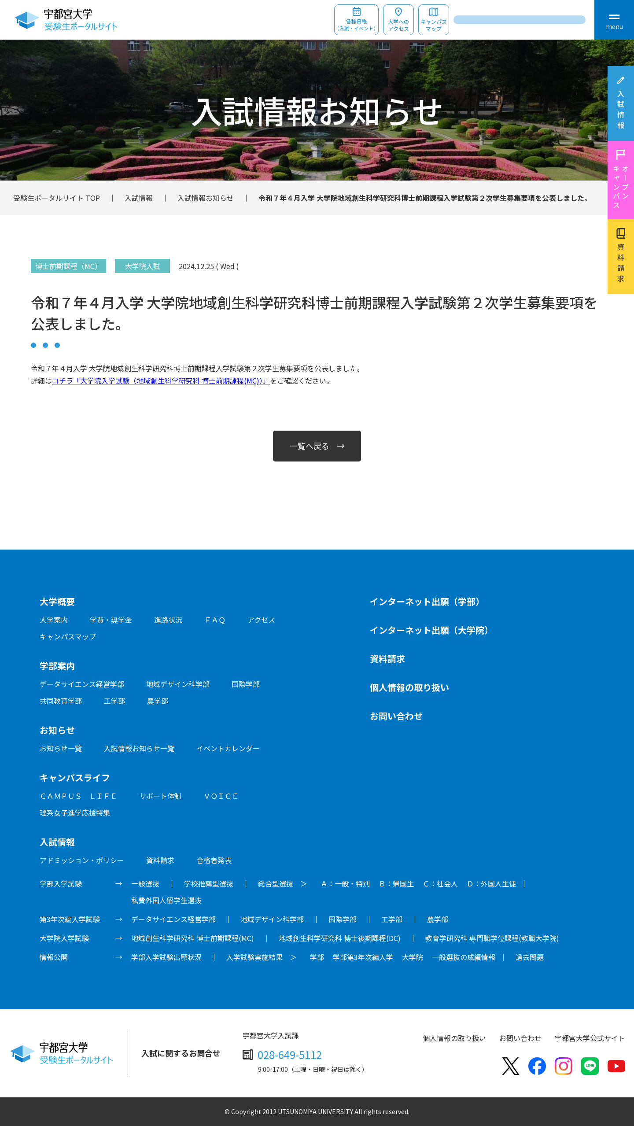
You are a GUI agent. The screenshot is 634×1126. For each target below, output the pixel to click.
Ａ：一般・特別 (345, 883)
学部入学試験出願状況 (166, 957)
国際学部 (246, 684)
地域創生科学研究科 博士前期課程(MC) (192, 938)
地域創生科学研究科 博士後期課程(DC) (340, 938)
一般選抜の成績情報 (463, 957)
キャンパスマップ (433, 25)
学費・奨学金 (111, 619)
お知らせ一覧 (61, 748)
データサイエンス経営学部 (82, 684)
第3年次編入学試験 (70, 919)
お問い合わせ (396, 715)
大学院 (412, 957)
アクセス (261, 619)
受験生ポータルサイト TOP (56, 197)
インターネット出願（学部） (427, 601)
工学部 (114, 700)
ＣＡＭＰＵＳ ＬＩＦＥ (78, 795)
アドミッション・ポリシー (82, 860)
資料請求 (621, 264)
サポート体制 (160, 795)
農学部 (157, 700)
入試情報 (621, 111)
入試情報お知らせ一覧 (139, 748)
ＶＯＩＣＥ (221, 795)
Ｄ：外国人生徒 (491, 883)
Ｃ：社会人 (440, 883)
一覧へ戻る (309, 445)
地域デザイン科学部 (178, 684)
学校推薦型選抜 (208, 883)
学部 (317, 957)
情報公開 (54, 957)
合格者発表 (214, 860)
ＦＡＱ (214, 619)
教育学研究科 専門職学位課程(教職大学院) (492, 938)
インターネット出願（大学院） (431, 630)
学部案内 (57, 665)
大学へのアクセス (398, 25)
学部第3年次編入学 (363, 957)
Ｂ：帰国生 (396, 883)
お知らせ (57, 730)
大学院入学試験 (64, 938)
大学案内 (54, 619)
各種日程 (356, 25)
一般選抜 (145, 883)
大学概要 (57, 601)
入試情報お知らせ (205, 197)
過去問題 (530, 957)
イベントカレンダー (228, 748)
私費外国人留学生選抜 (166, 900)
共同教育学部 (61, 700)
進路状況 (168, 619)
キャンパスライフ (75, 777)
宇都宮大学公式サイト (590, 1038)
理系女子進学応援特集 (75, 812)
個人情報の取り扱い (409, 687)
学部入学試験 (61, 883)
